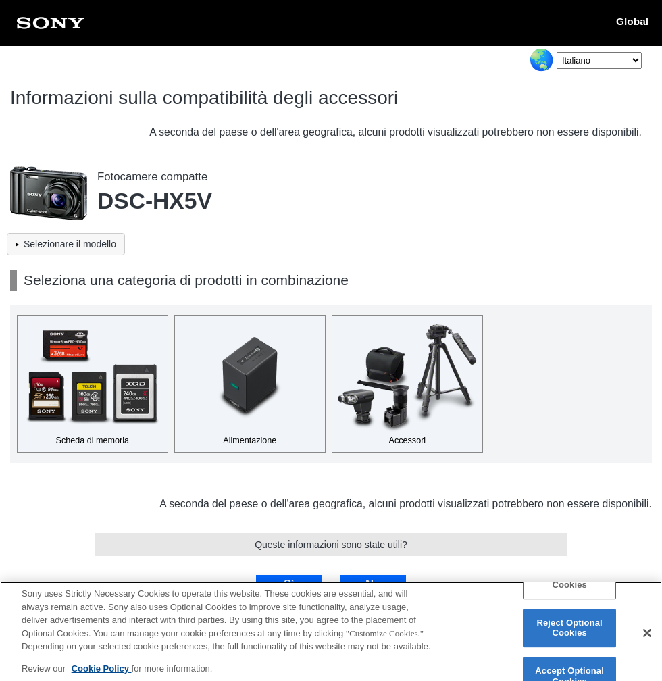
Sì (289, 584)
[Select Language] (599, 60)
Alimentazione (249, 440)
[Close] (647, 638)
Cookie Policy (102, 673)
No (372, 584)
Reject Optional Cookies (569, 632)
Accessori (407, 440)
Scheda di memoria (93, 440)
